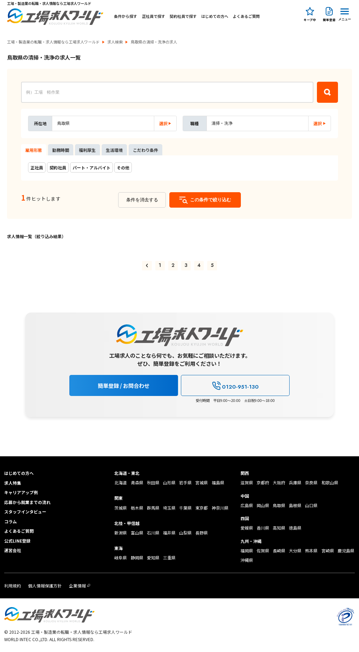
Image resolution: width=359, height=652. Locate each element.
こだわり (145, 150)
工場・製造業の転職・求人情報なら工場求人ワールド (53, 42)
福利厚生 (87, 150)
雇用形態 (33, 150)
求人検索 (115, 42)
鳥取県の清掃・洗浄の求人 (154, 42)
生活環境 (114, 150)
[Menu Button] (344, 13)
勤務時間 (60, 150)
